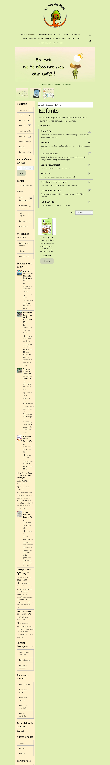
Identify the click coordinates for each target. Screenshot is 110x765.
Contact (60, 43)
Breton (21, 748)
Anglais (21, 743)
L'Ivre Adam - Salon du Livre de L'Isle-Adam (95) (24, 475)
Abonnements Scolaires (24, 653)
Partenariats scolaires (23, 666)
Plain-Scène (47, 131)
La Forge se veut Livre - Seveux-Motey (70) (24, 572)
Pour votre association (23, 706)
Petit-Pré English (49, 153)
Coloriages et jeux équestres (47, 238)
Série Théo (46, 173)
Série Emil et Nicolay (51, 190)
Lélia (77, 38)
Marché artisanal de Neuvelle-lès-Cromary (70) (28, 276)
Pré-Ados (25, 125)
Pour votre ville (24, 685)
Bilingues (22, 754)
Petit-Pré (45, 142)
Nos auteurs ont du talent (65, 38)
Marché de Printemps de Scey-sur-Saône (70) (27, 317)
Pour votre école (23, 691)
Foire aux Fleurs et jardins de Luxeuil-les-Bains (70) (28, 373)
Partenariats (25, 152)
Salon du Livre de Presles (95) (28, 514)
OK (21, 173)
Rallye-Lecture (24, 660)
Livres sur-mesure (28, 38)
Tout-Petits (25, 115)
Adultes (25, 136)
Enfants (25, 120)
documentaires (68, 120)
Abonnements (25, 141)
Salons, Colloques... (45, 38)
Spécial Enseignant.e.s (47, 34)
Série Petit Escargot (50, 165)
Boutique (31, 34)
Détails (47, 261)
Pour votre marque (23, 699)
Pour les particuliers (23, 714)
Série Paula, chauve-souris (54, 182)
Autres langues (63, 34)
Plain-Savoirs (47, 202)
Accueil (24, 34)
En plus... (25, 147)
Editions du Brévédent (47, 43)
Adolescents (25, 131)
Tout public (25, 110)
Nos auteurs (75, 34)
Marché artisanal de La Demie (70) (24, 613)
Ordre (72, 212)
